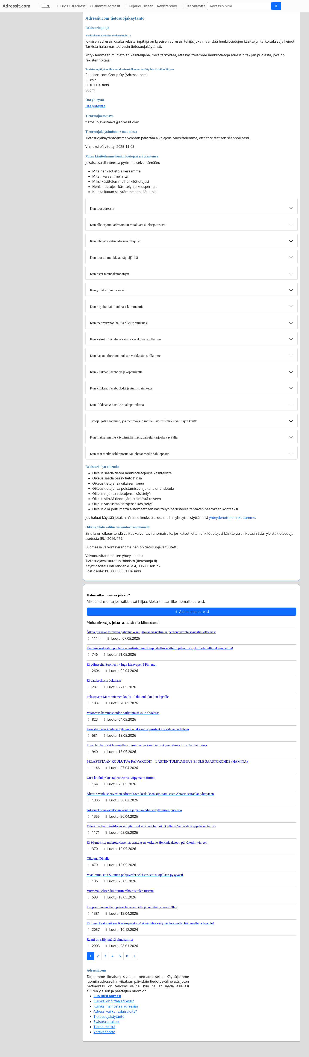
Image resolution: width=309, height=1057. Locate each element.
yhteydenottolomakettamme (232, 517)
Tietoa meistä (104, 1026)
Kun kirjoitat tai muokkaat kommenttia (117, 306)
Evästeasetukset (107, 1021)
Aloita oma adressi (191, 611)
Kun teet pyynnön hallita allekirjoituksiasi (119, 323)
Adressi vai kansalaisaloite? (115, 1011)
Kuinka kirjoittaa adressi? (114, 1001)
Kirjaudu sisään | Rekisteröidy (150, 6)
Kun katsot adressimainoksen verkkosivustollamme (125, 356)
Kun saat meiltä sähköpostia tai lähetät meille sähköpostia (129, 454)
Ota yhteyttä (192, 6)
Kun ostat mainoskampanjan (109, 274)
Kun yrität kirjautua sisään (108, 290)
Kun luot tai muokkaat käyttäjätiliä (114, 257)
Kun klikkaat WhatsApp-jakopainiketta (117, 405)
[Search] (239, 6)
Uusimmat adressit (105, 6)
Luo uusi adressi (70, 6)
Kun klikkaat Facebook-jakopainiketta (116, 372)
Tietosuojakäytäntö (109, 1016)
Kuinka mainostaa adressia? (116, 1006)
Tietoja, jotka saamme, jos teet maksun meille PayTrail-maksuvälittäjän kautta (143, 421)
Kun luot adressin (102, 208)
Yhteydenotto (104, 1032)
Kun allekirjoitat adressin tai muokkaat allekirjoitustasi (127, 225)
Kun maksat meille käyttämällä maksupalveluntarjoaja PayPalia (133, 437)
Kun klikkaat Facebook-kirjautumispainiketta (121, 388)
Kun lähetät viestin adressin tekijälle (115, 241)
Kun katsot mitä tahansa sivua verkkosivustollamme (126, 339)
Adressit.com (16, 6)
